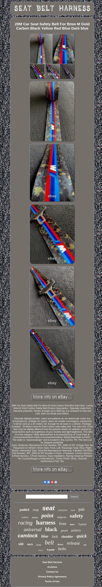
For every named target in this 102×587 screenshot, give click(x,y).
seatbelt (24, 517)
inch (73, 510)
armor (40, 550)
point (47, 515)
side (21, 544)
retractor (62, 510)
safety (76, 516)
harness (45, 522)
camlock (28, 535)
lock (55, 536)
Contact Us (52, 571)
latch (30, 544)
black (51, 529)
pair (81, 509)
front (62, 523)
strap (36, 510)
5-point (82, 524)
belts (62, 548)
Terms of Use (52, 581)
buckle (38, 545)
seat (48, 508)
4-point (50, 549)
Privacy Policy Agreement (52, 576)
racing (25, 523)
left (85, 545)
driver (60, 544)
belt (49, 542)
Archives (52, 567)
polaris (76, 530)
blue (44, 536)
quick (82, 536)
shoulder (67, 536)
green (64, 530)
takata (35, 517)
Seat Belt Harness (52, 562)
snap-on (61, 517)
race (72, 524)
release (73, 543)
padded (24, 510)
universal (33, 529)
